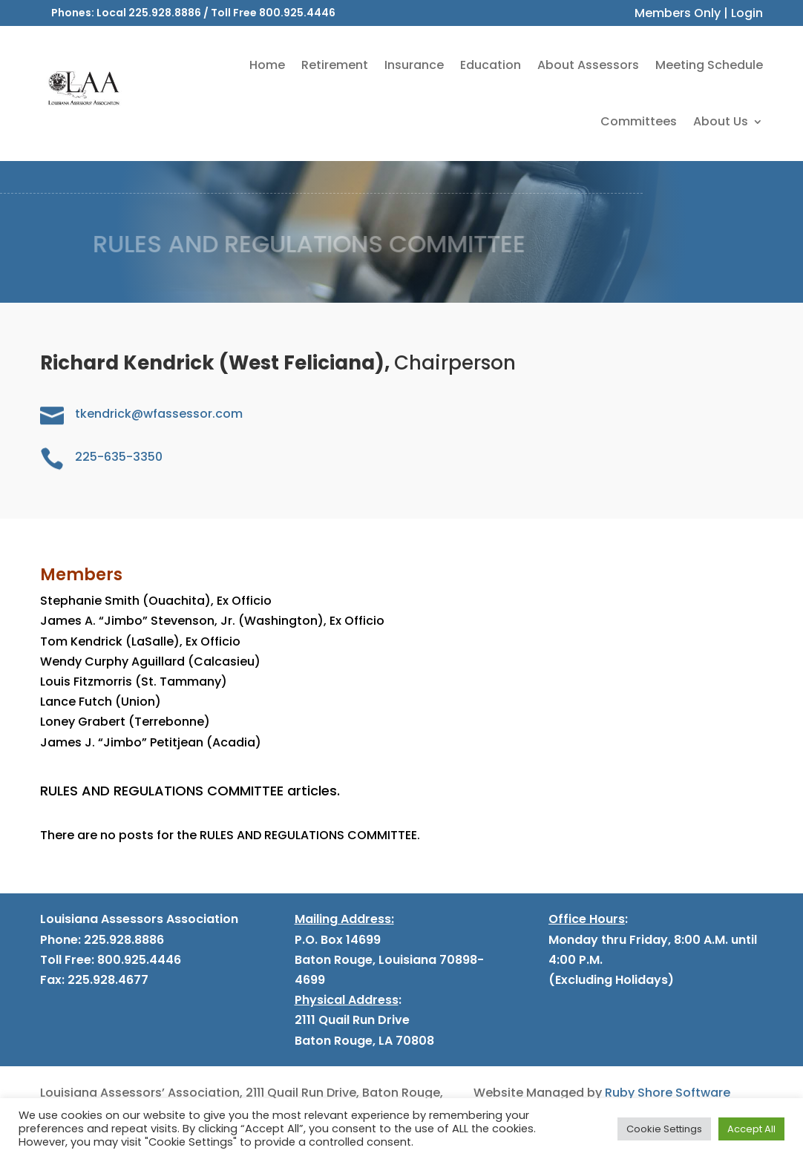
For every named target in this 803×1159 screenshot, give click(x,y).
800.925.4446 (297, 12)
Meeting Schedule (709, 64)
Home (267, 64)
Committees (638, 121)
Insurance (414, 64)
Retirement (334, 64)
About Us (720, 121)
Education (490, 64)
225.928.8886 (164, 12)
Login (747, 13)
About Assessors (588, 64)
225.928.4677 (106, 979)
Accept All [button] (751, 1129)
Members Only (678, 13)
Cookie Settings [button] (664, 1129)
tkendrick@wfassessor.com (159, 413)
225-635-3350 (119, 456)
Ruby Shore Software (667, 1092)
